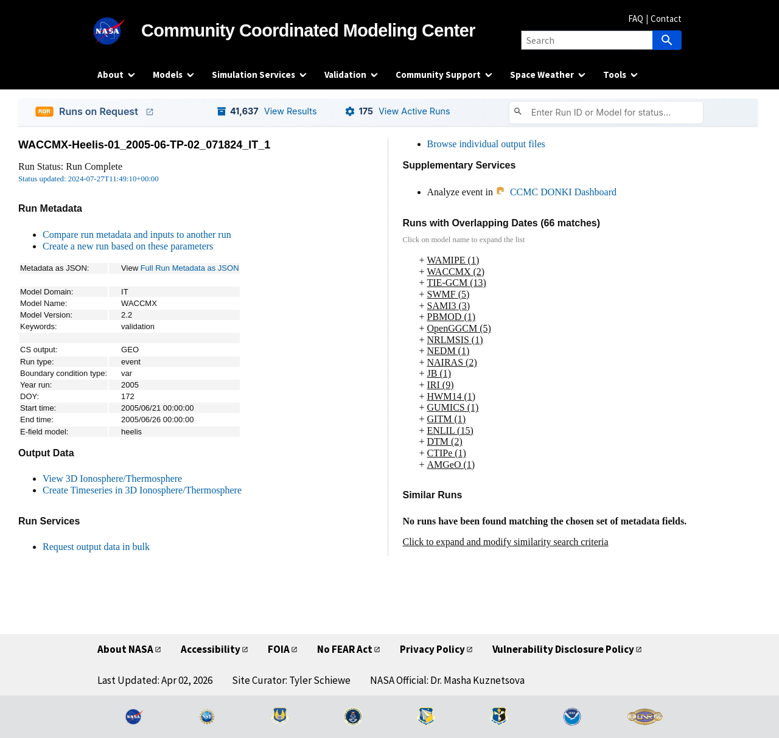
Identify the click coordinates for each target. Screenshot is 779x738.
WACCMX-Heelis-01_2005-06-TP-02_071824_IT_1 (144, 145)
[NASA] (119, 31)
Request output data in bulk (96, 546)
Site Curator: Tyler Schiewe (291, 680)
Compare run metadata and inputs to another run (137, 234)
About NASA (125, 649)
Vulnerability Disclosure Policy (563, 649)
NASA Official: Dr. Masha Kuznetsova (447, 680)
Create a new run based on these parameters (128, 246)
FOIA (279, 649)
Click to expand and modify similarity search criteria (506, 542)
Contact (666, 19)
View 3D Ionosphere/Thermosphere (112, 478)
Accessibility (210, 649)
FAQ (635, 19)
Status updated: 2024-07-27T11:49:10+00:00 (88, 179)
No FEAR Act (344, 649)
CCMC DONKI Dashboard (556, 192)
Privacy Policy (432, 649)
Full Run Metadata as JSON (190, 268)
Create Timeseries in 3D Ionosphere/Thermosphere (142, 490)
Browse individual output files (486, 144)
